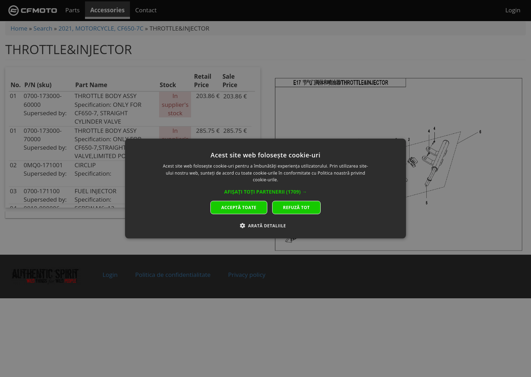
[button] (265, 192)
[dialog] (265, 188)
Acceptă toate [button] (238, 207)
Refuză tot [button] (296, 207)
